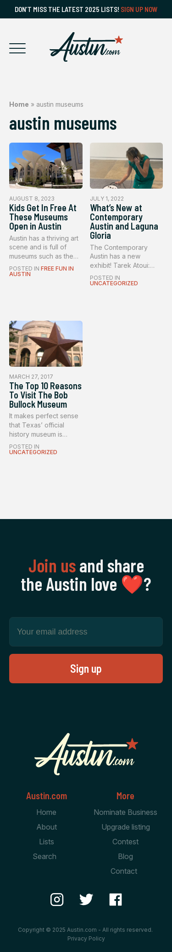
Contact (124, 871)
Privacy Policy (86, 938)
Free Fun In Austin (41, 271)
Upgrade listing (125, 826)
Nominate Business (125, 812)
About (46, 826)
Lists (46, 841)
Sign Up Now (139, 9)
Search (44, 856)
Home (19, 104)
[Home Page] (86, 47)
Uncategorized (114, 283)
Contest (125, 841)
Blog (125, 856)
